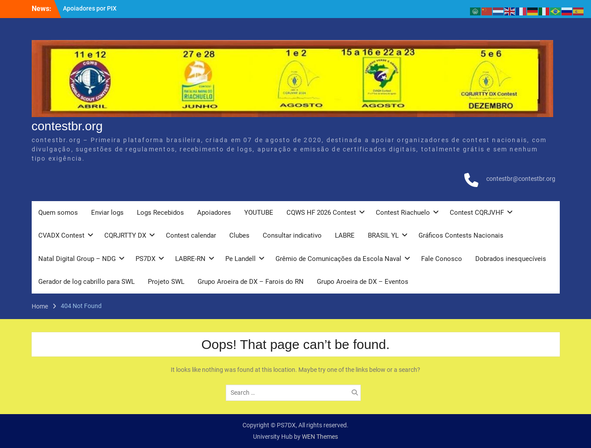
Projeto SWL (166, 282)
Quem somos (58, 213)
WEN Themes (320, 436)
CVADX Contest (61, 235)
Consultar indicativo (292, 235)
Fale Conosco (441, 259)
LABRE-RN (190, 259)
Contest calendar (191, 235)
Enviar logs (107, 213)
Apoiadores (214, 213)
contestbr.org (67, 126)
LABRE (345, 235)
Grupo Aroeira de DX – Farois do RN (251, 282)
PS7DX (145, 259)
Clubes (239, 235)
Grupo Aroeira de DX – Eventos (362, 282)
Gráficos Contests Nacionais (460, 235)
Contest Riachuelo (403, 213)
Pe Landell (240, 259)
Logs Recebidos (160, 213)
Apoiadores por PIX (90, 8)
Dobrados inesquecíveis (510, 259)
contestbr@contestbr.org (520, 178)
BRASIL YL (383, 235)
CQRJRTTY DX (125, 235)
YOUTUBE (258, 213)
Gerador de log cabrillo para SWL (86, 282)
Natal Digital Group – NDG (77, 259)
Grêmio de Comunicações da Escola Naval (338, 259)
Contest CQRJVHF (477, 213)
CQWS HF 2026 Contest (321, 213)
